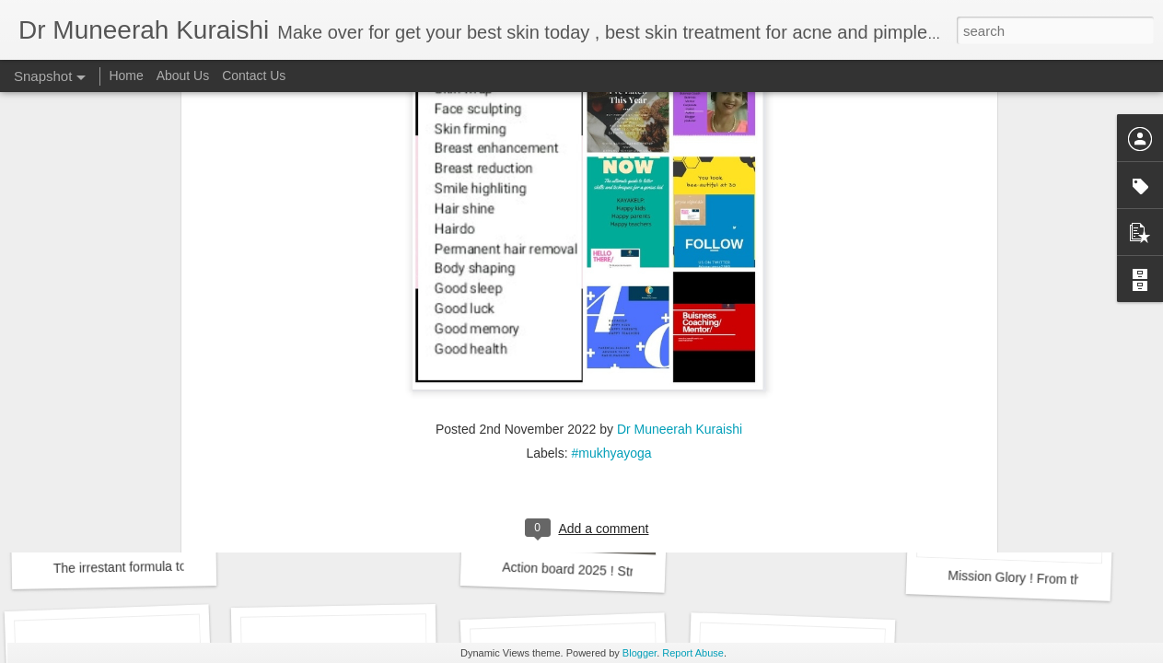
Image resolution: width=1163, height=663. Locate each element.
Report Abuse (693, 652)
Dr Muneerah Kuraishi (679, 237)
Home (126, 75)
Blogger (639, 652)
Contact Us (253, 75)
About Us (183, 75)
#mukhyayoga (611, 261)
